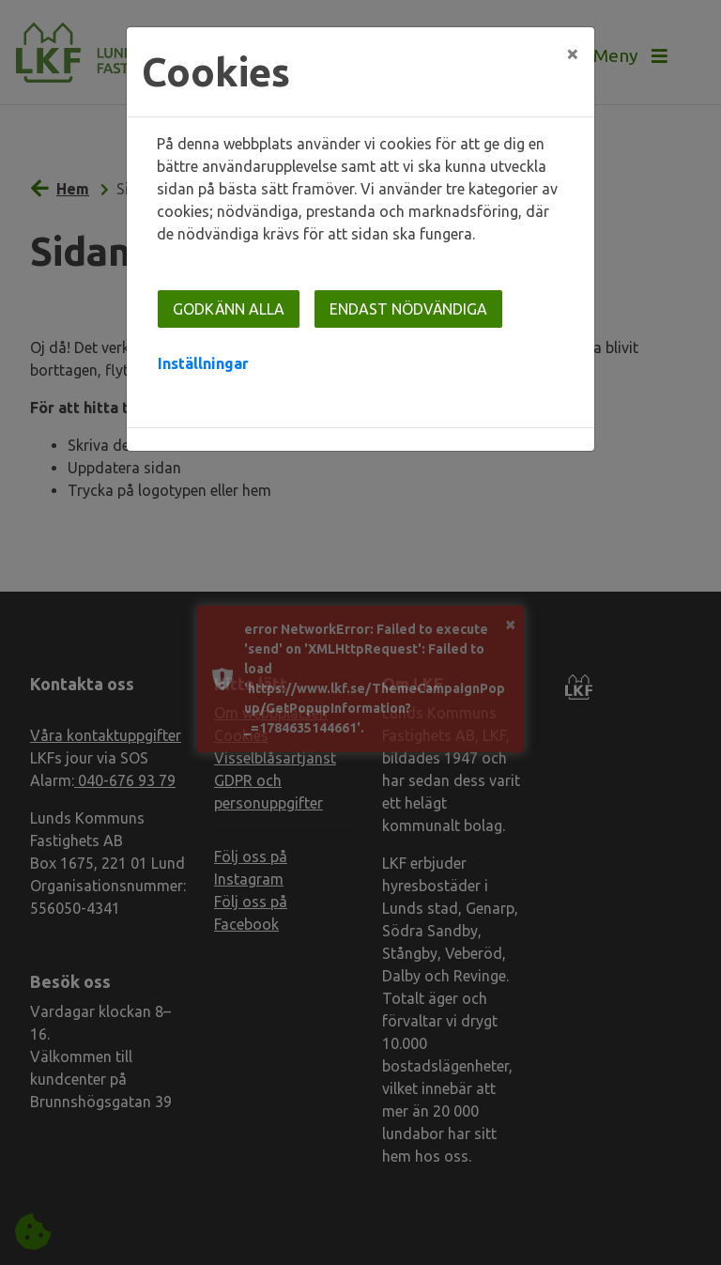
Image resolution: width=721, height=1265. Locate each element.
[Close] (572, 53)
